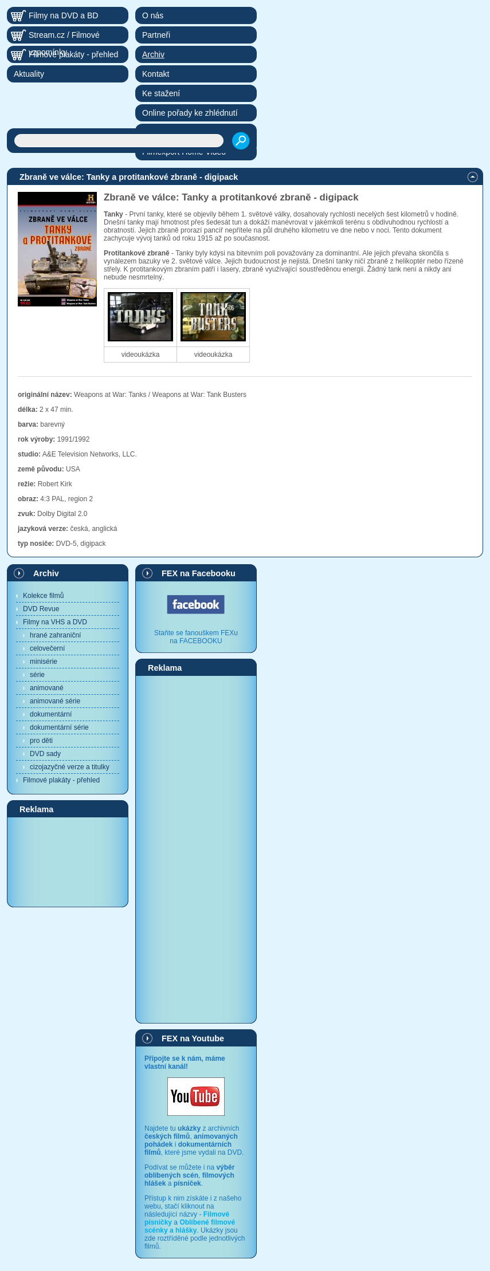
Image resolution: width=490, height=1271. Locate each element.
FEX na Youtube (193, 1038)
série (37, 675)
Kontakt (155, 73)
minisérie (43, 662)
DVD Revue (41, 609)
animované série (55, 701)
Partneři (156, 35)
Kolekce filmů (43, 596)
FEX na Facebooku (199, 573)
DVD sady (45, 754)
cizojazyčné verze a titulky (69, 767)
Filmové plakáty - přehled (61, 780)
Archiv (46, 573)
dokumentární (51, 714)
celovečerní (47, 648)
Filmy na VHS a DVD (55, 622)
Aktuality (29, 73)
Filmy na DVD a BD (63, 15)
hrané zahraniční (55, 635)
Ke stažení (161, 93)
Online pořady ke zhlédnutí (190, 112)
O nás (152, 15)
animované (47, 688)
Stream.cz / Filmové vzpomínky (64, 37)
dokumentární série (59, 727)
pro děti (41, 741)
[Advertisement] (67, 861)
